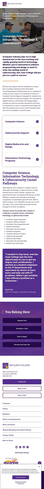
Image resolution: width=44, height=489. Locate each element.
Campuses (6, 403)
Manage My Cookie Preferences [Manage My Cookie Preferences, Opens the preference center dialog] (20, 482)
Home (5, 13)
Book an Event (8, 440)
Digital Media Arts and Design (22, 145)
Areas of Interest (33, 13)
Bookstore (6, 414)
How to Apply (22, 336)
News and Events (9, 424)
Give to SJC (22, 395)
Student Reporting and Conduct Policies (17, 430)
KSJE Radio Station (22, 452)
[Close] (39, 467)
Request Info (22, 320)
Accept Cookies (20, 477)
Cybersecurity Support (22, 133)
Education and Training (17, 13)
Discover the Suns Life (22, 344)
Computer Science (22, 121)
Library (5, 409)
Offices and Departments (12, 419)
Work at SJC (22, 388)
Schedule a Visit (22, 328)
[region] (20, 476)
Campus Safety (8, 435)
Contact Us (22, 382)
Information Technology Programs (22, 159)
